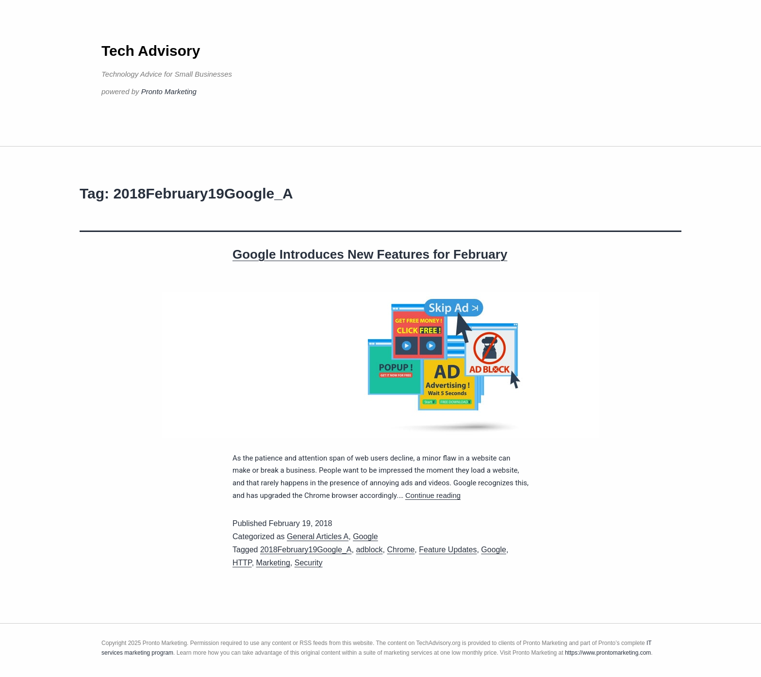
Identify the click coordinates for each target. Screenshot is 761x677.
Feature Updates (448, 549)
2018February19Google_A (306, 549)
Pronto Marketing (169, 91)
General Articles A (317, 536)
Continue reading (433, 495)
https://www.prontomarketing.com (608, 652)
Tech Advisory (150, 51)
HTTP (242, 563)
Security (309, 563)
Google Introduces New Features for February (369, 254)
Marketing (273, 563)
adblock (369, 549)
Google (365, 536)
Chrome (400, 549)
